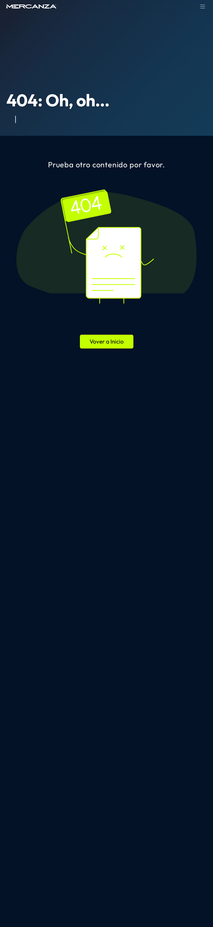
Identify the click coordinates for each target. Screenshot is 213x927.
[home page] (31, 6)
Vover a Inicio (107, 341)
